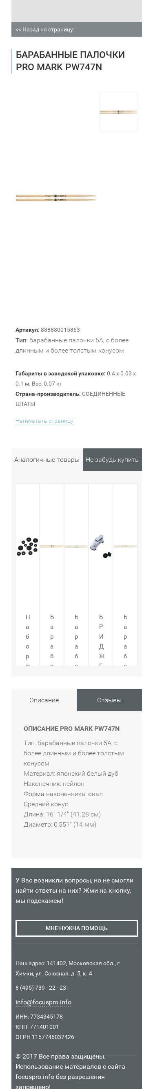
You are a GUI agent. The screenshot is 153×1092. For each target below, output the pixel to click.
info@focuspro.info (43, 1002)
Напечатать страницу (44, 420)
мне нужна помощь (77, 928)
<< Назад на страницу (44, 29)
